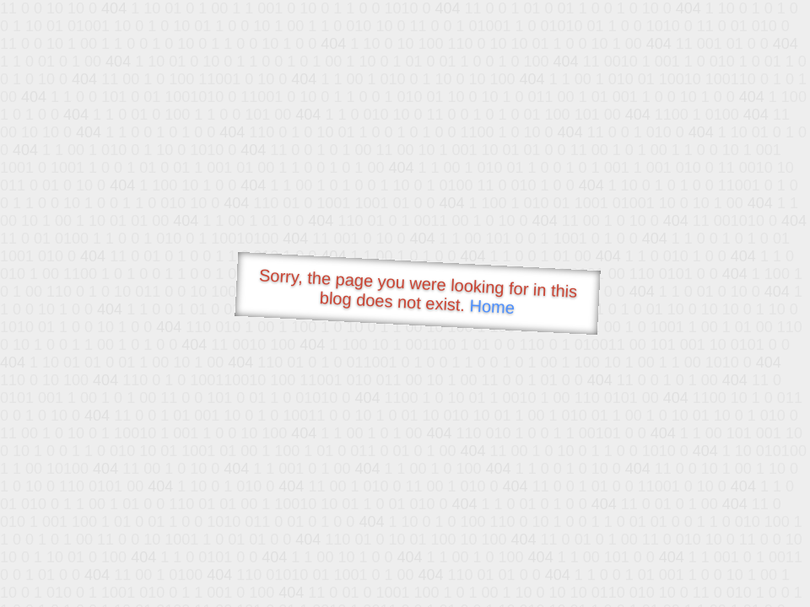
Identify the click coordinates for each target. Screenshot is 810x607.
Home (492, 306)
